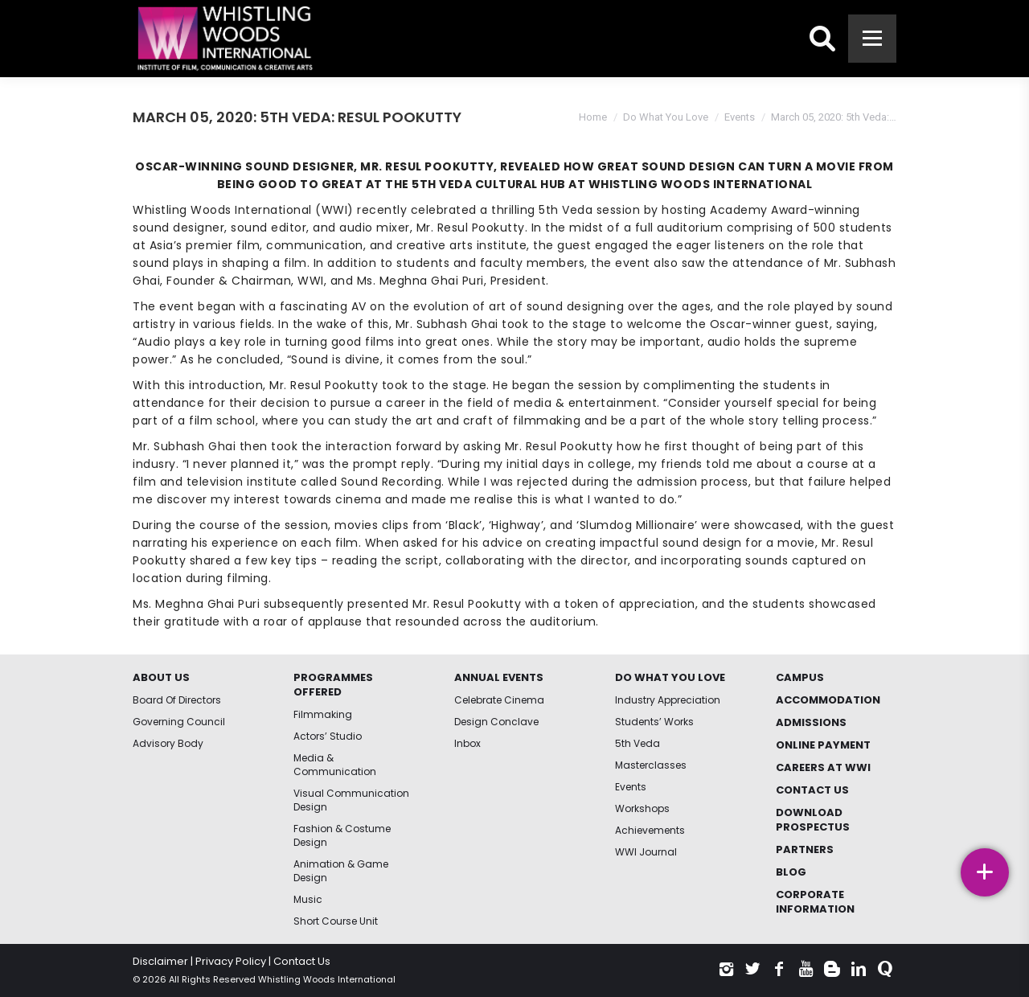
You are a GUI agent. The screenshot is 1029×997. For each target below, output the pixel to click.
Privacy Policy (230, 961)
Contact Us (301, 961)
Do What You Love (665, 117)
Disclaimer (160, 961)
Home (593, 117)
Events (739, 117)
